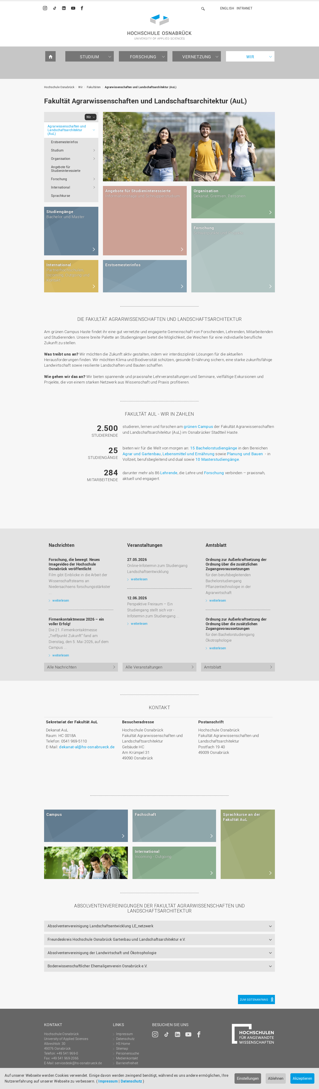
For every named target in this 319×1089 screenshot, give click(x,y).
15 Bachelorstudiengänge (213, 448)
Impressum (108, 1081)
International (60, 187)
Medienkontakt (127, 1058)
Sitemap (122, 1048)
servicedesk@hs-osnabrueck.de (78, 1063)
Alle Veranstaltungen (144, 667)
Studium (89, 56)
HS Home (123, 1043)
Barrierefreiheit (127, 1063)
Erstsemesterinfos (64, 142)
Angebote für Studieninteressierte (65, 169)
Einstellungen (248, 1078)
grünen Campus (198, 426)
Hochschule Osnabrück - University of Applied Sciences (159, 27)
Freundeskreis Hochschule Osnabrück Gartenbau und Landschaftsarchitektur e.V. (117, 939)
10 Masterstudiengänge (217, 459)
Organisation (60, 158)
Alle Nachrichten (61, 667)
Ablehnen (275, 1078)
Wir (250, 56)
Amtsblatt (212, 667)
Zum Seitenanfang (254, 999)
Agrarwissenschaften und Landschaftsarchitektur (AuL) (141, 87)
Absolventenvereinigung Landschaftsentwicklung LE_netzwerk (100, 925)
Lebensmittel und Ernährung (188, 453)
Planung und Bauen (245, 453)
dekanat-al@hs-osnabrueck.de (86, 746)
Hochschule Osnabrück (59, 87)
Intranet (244, 8)
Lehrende (168, 472)
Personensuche (127, 1053)
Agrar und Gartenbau (142, 453)
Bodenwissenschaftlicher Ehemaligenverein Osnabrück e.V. (97, 965)
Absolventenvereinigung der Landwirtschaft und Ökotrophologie (102, 952)
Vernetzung (196, 56)
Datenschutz (131, 1081)
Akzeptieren (302, 1078)
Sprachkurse (60, 195)
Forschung (143, 56)
